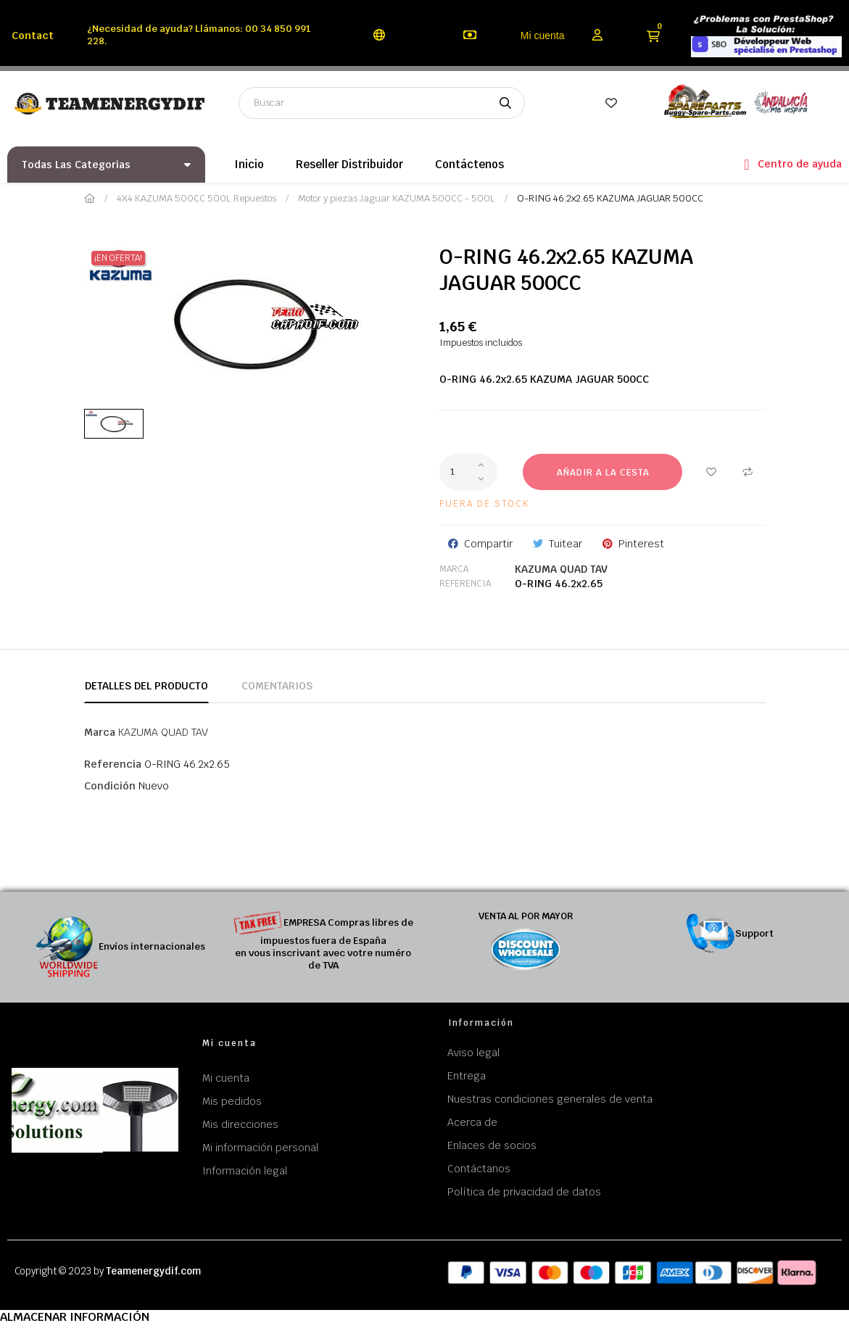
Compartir (488, 543)
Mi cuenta (543, 35)
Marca (453, 569)
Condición (110, 785)
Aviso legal (473, 1052)
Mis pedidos (232, 1101)
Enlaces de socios (492, 1145)
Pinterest (641, 543)
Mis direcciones (240, 1124)
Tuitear (565, 543)
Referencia (465, 583)
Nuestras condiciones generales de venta (550, 1099)
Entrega (466, 1075)
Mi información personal (260, 1147)
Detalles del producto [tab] (146, 685)
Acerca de (472, 1122)
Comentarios (276, 685)
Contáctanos (478, 1168)
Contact (33, 35)
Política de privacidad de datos (524, 1191)
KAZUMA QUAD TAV (561, 569)
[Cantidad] (468, 472)
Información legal (244, 1170)
